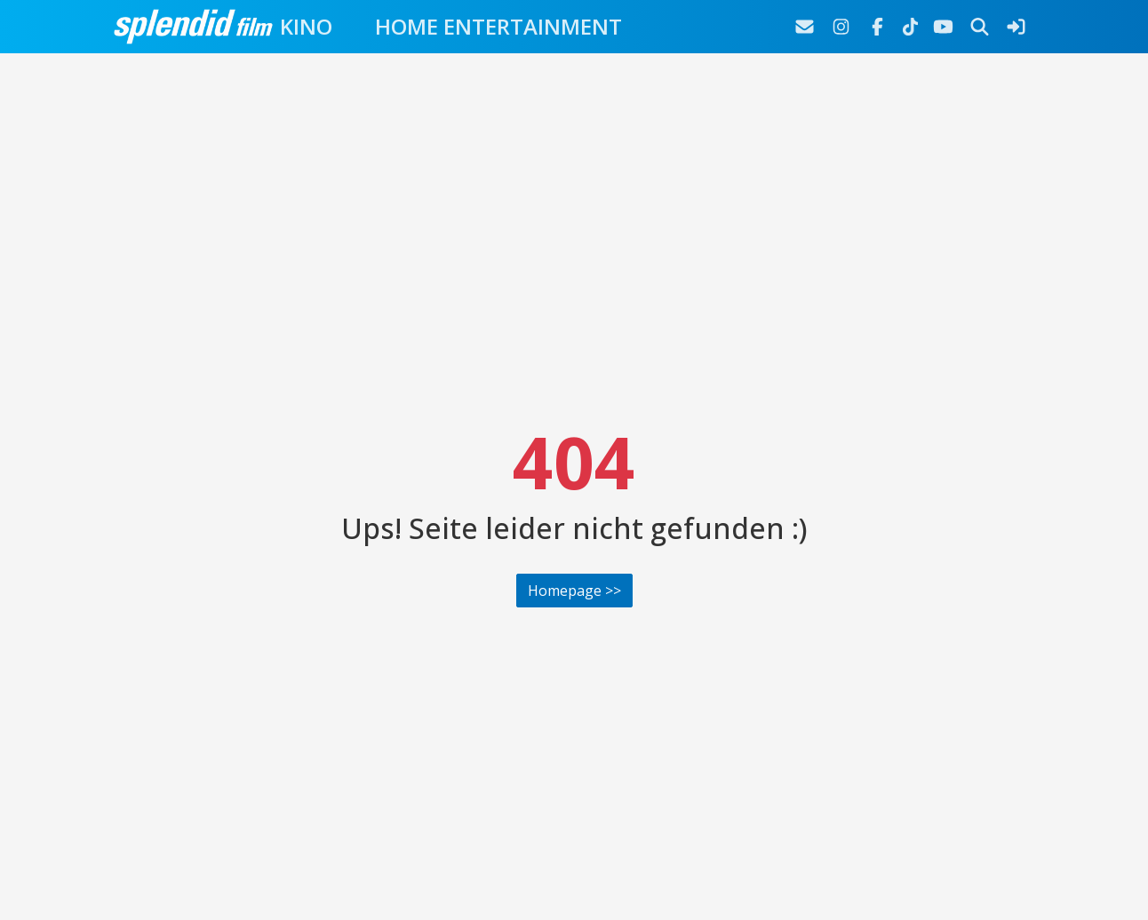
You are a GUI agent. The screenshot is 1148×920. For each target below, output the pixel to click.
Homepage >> (574, 590)
